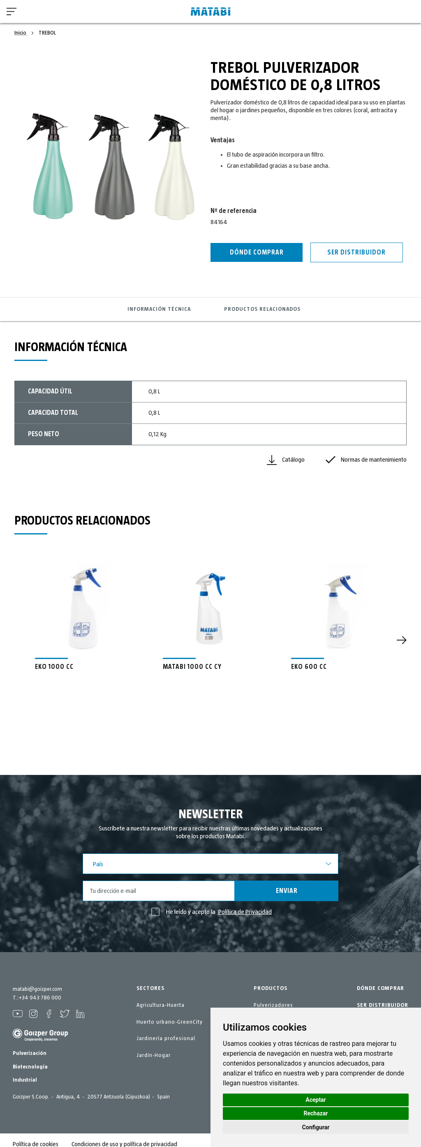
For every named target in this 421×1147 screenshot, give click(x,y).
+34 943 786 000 (40, 998)
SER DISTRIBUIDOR (382, 1005)
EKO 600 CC (309, 667)
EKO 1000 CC (54, 667)
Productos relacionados (262, 309)
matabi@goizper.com (37, 989)
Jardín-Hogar (153, 1055)
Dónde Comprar (257, 252)
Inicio (21, 33)
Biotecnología (30, 1067)
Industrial (25, 1080)
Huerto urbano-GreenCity (169, 1022)
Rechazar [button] (316, 1113)
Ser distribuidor (356, 252)
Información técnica (159, 309)
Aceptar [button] (315, 1099)
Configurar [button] (316, 1127)
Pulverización (29, 1053)
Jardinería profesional (165, 1038)
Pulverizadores (273, 1005)
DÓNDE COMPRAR (380, 988)
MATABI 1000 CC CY (192, 667)
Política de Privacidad (245, 912)
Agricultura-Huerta (160, 1005)
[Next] (402, 640)
